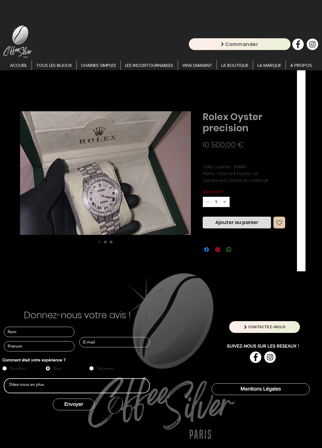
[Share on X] (240, 249)
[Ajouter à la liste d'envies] (279, 222)
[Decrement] (207, 202)
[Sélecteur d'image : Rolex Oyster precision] (100, 242)
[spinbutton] (216, 202)
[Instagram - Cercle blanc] (312, 44)
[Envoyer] (74, 404)
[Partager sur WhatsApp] (228, 249)
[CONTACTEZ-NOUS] (264, 327)
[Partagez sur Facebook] (206, 249)
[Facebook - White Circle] (298, 44)
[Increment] (225, 202)
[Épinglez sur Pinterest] (217, 249)
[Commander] (239, 44)
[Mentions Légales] (261, 389)
